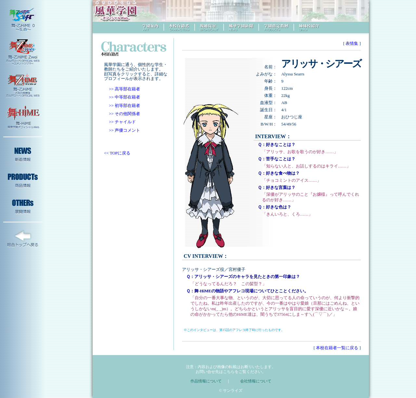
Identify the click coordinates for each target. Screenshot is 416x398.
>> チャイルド (122, 121)
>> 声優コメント (124, 130)
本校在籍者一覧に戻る (337, 347)
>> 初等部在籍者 (124, 105)
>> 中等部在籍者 (124, 97)
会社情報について (255, 381)
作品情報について (206, 381)
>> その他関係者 (124, 113)
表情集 (351, 43)
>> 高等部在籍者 (124, 88)
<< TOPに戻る (117, 153)
